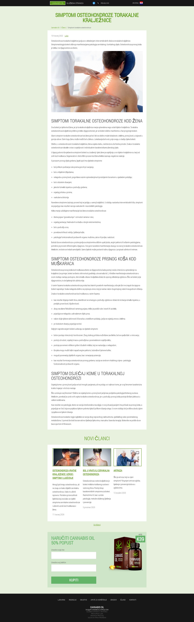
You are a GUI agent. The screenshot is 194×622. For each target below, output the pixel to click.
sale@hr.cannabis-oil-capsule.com (97, 610)
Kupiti (73, 580)
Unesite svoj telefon (58, 562)
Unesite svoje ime (57, 550)
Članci (123, 600)
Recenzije (72, 600)
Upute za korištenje (99, 600)
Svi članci (97, 524)
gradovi (113, 600)
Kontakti (132, 600)
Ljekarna (61, 600)
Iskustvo (83, 600)
